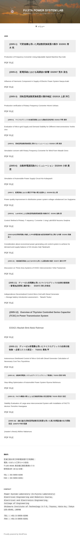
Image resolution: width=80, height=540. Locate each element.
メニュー (40, 26)
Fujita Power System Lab (43, 10)
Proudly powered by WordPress (15, 534)
